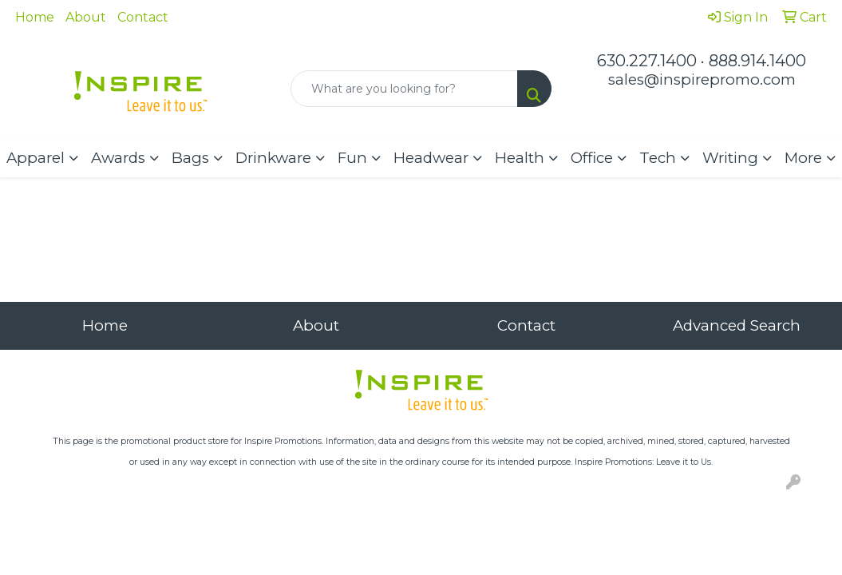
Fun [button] (352, 158)
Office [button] (592, 158)
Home (34, 17)
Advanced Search (736, 325)
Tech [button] (657, 158)
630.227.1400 (647, 60)
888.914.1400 (757, 60)
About (85, 17)
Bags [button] (190, 158)
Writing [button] (730, 158)
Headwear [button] (430, 158)
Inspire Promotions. (283, 441)
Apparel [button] (35, 158)
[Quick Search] (405, 88)
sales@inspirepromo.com (702, 79)
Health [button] (519, 158)
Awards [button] (118, 158)
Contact (142, 17)
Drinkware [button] (273, 158)
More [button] (803, 158)
